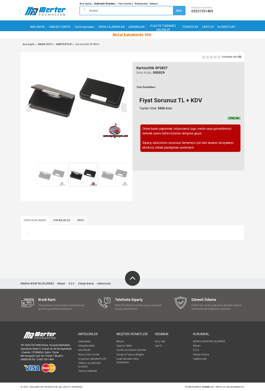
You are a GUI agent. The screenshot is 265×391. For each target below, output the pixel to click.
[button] (124, 107)
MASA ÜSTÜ (45, 44)
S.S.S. (72, 283)
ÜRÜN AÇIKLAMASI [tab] (35, 220)
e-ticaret (204, 387)
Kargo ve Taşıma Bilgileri (130, 354)
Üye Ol (158, 345)
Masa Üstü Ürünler (89, 354)
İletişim (154, 3)
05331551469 (202, 11)
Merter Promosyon (46, 387)
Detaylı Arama (86, 283)
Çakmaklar (84, 341)
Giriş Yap (160, 341)
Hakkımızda (104, 283)
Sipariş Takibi (124, 345)
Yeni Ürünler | (125, 3)
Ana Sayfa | (86, 3)
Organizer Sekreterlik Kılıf (92, 358)
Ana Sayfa (28, 44)
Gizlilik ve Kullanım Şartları (131, 349)
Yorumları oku (231, 56)
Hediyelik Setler (86, 345)
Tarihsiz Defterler (87, 370)
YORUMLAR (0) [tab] (61, 220)
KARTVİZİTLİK (64, 44)
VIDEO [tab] (80, 220)
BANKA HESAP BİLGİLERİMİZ (37, 283)
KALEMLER (84, 349)
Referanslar (141, 3)
